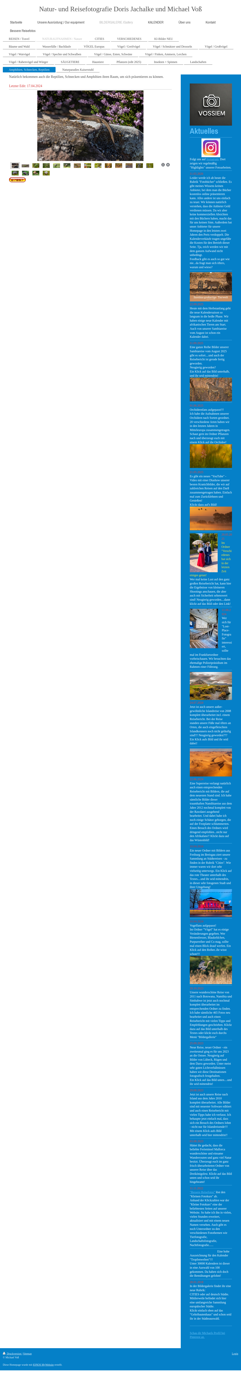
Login (235, 1353)
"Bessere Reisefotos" (202, 1192)
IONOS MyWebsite (43, 1364)
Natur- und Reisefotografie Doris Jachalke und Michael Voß (120, 9)
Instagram (212, 159)
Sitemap (27, 1353)
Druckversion (12, 1353)
